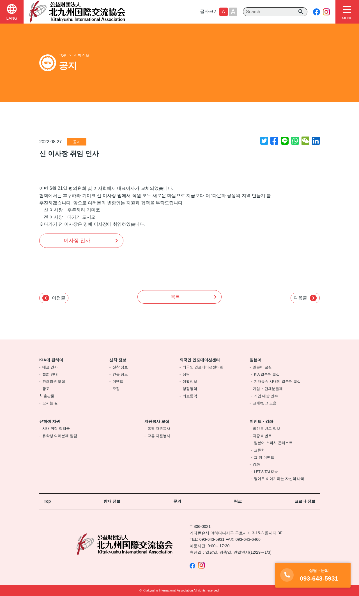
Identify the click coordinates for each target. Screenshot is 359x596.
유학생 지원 (49, 421)
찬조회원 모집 (53, 381)
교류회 (259, 450)
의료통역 (190, 396)
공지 (77, 142)
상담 (186, 374)
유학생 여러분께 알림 (59, 436)
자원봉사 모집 (156, 421)
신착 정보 (82, 55)
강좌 (256, 464)
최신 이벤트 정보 (266, 428)
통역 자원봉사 (159, 428)
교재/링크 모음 (265, 403)
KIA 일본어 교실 (267, 374)
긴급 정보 (120, 374)
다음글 (305, 298)
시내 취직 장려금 (56, 428)
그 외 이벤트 (264, 457)
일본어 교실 (262, 367)
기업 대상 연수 (266, 396)
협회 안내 (50, 374)
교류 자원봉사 (159, 436)
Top (47, 501)
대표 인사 (50, 367)
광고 (46, 389)
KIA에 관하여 (51, 360)
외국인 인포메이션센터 (200, 360)
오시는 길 (50, 403)
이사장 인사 (77, 240)
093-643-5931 (212, 539)
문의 (177, 501)
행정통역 (190, 389)
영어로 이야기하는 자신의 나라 (279, 479)
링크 (238, 501)
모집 (116, 389)
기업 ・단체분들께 (268, 389)
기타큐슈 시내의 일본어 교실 (277, 381)
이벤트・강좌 (261, 421)
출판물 (48, 396)
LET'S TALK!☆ (266, 472)
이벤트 (117, 381)
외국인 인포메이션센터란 (203, 367)
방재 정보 (111, 501)
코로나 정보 (304, 501)
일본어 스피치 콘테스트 (273, 443)
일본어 (255, 360)
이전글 (53, 298)
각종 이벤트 (262, 436)
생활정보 (190, 381)
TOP (62, 55)
